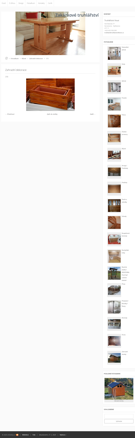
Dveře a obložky (124, 200)
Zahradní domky (124, 352)
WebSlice (25, 435)
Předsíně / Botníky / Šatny (124, 303)
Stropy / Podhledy (124, 166)
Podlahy (124, 182)
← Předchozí (9, 114)
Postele (124, 98)
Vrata (123, 335)
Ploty (123, 284)
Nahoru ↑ (63, 435)
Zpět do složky (52, 114)
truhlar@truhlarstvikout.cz (114, 33)
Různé (24, 59)
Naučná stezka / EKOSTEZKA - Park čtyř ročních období (125, 273)
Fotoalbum (31, 3)
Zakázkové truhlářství (77, 15)
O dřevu (12, 3)
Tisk (33, 435)
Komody (124, 318)
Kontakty (41, 3)
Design (21, 3)
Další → (92, 114)
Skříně (123, 81)
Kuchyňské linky (125, 251)
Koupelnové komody (125, 234)
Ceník (50, 3)
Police (123, 115)
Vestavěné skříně (125, 48)
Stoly (123, 64)
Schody (123, 216)
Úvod (4, 3)
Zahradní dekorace (36, 59)
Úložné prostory (124, 133)
